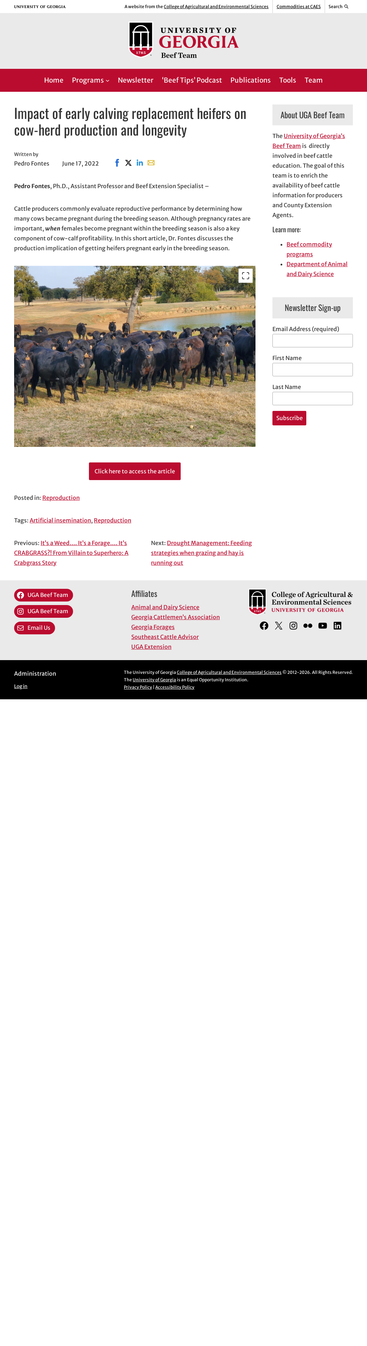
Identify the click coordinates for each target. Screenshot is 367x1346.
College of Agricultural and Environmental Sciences (216, 6)
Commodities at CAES (299, 6)
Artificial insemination (60, 520)
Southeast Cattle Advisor (165, 636)
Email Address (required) (305, 329)
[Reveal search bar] (339, 6)
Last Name (286, 386)
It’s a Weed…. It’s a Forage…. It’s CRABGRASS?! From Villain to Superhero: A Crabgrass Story (71, 552)
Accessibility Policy (174, 687)
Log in (21, 686)
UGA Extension (151, 646)
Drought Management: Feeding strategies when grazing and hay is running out (201, 552)
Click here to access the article (135, 471)
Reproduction (61, 497)
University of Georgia (154, 679)
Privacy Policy (138, 687)
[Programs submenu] (107, 80)
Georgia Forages (153, 626)
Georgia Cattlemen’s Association (175, 617)
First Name (287, 357)
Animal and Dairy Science (165, 607)
